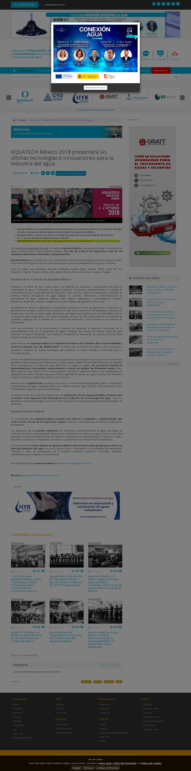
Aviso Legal (105, 763)
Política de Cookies (151, 763)
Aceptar (77, 767)
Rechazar (88, 767)
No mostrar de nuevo (95, 87)
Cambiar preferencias (107, 767)
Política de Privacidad (124, 763)
